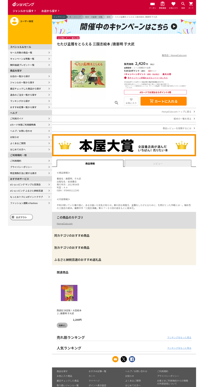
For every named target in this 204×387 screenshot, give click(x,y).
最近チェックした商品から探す (25, 88)
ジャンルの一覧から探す (22, 82)
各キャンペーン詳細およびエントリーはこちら (148, 77)
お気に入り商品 (64, 375)
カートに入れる (163, 101)
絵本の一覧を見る (182, 119)
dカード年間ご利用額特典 (23, 124)
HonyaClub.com (65, 223)
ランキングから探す (20, 100)
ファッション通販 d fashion (24, 203)
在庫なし (62, 325)
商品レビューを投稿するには (177, 128)
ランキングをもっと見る (179, 337)
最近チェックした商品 (68, 380)
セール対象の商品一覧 (21, 52)
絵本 (109, 16)
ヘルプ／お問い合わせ (21, 130)
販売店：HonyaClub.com (174, 55)
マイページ (94, 380)
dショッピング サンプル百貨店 (25, 184)
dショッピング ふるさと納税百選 (26, 190)
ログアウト (21, 217)
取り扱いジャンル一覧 (68, 385)
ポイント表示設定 (97, 385)
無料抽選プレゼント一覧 (22, 64)
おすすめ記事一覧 (97, 371)
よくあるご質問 (18, 143)
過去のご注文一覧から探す (23, 94)
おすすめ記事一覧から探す (23, 107)
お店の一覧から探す (20, 76)
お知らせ (14, 137)
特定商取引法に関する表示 (23, 173)
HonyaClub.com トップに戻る (176, 111)
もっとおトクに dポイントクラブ (26, 196)
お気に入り (131, 103)
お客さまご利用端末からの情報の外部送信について (172, 382)
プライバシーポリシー (21, 166)
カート (92, 375)
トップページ (59, 16)
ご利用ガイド (16, 118)
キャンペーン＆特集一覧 (22, 58)
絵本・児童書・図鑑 (93, 16)
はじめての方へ (18, 149)
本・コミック (75, 16)
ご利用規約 (15, 160)
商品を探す (62, 371)
